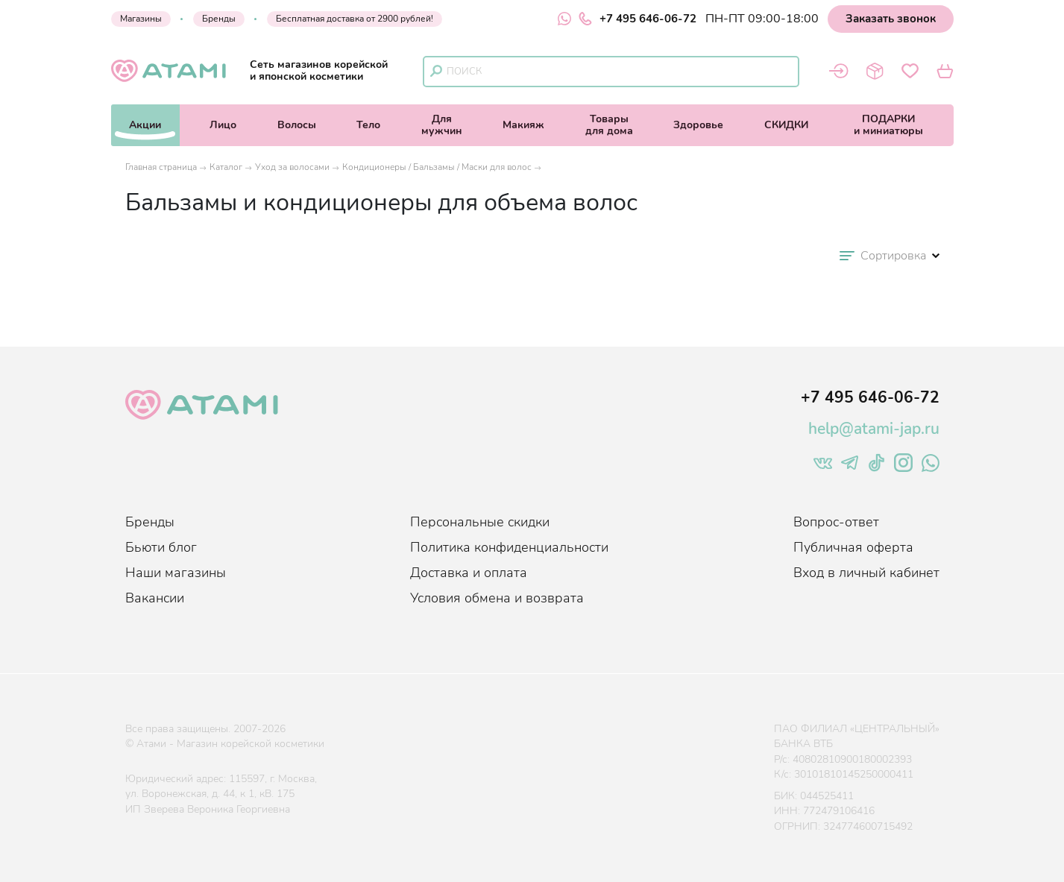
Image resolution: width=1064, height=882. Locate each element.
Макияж (523, 125)
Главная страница (161, 167)
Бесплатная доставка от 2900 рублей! (354, 19)
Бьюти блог (161, 547)
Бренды (219, 19)
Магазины (141, 19)
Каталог (226, 167)
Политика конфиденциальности (509, 547)
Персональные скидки (480, 522)
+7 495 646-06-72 (637, 18)
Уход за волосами (292, 167)
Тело (368, 125)
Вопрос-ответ (836, 522)
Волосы (296, 125)
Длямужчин (441, 125)
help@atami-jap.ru (873, 428)
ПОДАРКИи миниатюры (888, 125)
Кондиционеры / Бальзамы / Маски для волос (437, 167)
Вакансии (154, 598)
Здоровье (698, 125)
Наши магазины (175, 573)
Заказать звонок (891, 18)
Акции (145, 125)
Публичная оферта (853, 547)
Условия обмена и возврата (497, 598)
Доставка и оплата (468, 573)
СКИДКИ (786, 125)
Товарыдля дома (609, 125)
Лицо (223, 125)
